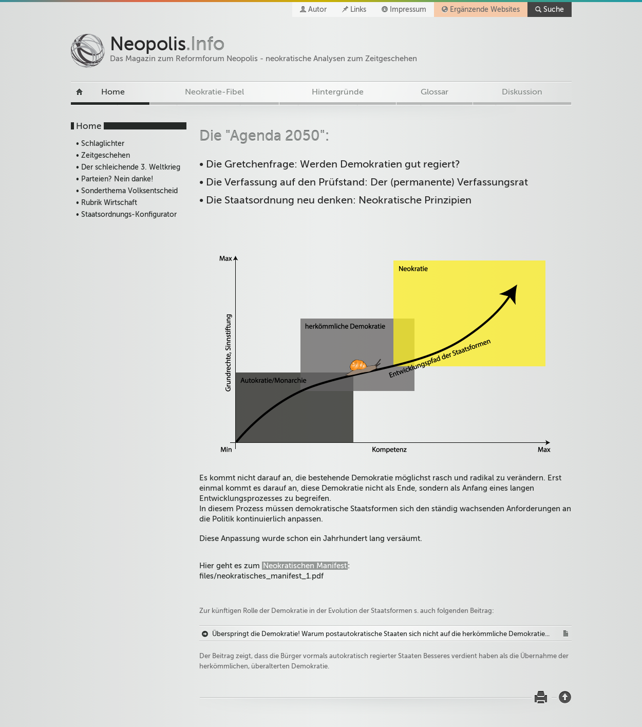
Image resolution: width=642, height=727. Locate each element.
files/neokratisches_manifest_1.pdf (261, 576)
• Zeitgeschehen (103, 155)
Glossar (434, 92)
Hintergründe (338, 92)
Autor (317, 9)
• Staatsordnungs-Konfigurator (126, 214)
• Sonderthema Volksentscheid (127, 191)
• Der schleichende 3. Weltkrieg (128, 167)
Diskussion (522, 92)
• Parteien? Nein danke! (114, 179)
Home (113, 92)
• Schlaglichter (100, 143)
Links (358, 9)
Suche (553, 9)
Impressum (408, 9)
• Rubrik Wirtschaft (106, 203)
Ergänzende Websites (485, 9)
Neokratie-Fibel (214, 92)
